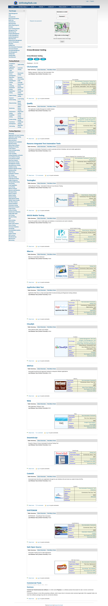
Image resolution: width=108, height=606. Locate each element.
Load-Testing (21, 98)
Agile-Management (13, 13)
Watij (29, 401)
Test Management (82, 121)
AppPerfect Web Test (35, 287)
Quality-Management (13, 37)
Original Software (91, 130)
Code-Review (12, 152)
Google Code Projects (89, 422)
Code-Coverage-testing (14, 150)
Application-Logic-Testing (15, 137)
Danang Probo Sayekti (58, 605)
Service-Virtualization (14, 42)
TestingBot (31, 180)
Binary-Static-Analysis (14, 145)
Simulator (11, 43)
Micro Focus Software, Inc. (89, 387)
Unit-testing (12, 126)
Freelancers (62, 6)
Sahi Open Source (34, 547)
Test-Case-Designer (13, 48)
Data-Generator (12, 23)
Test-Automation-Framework (15, 47)
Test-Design (11, 228)
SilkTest (30, 366)
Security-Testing (12, 216)
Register (92, 1)
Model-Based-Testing (19, 103)
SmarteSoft (93, 459)
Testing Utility (85, 83)
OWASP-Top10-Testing (14, 200)
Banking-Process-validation (15, 142)
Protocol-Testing (12, 210)
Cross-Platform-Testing (14, 157)
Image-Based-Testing (14, 178)
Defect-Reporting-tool (14, 25)
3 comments (40, 175)
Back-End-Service (13, 138)
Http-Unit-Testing (13, 177)
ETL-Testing (11, 175)
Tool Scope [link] (12, 11)
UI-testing (11, 231)
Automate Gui (92, 83)
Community (51, 6)
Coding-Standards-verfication (16, 155)
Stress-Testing (12, 225)
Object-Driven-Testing (19, 108)
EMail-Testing (12, 172)
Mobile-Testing (12, 195)
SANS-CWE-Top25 (13, 213)
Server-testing (12, 220)
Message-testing (12, 192)
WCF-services (12, 235)
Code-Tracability (12, 153)
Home (11, 6)
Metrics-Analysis (13, 193)
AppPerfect (93, 310)
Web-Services (12, 238)
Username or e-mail (62, 11)
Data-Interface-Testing (14, 162)
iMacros (30, 251)
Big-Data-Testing (13, 143)
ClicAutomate (32, 67)
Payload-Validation (13, 203)
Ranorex (93, 166)
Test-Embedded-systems (14, 230)
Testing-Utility (12, 55)
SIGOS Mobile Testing (35, 215)
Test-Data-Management (14, 50)
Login (87, 1)
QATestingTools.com (28, 3)
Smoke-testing (12, 119)
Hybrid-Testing (12, 95)
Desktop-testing (12, 170)
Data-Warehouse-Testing (14, 165)
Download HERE (91, 93)
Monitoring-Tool (12, 32)
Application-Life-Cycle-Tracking (16, 135)
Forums (40, 6)
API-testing (11, 133)
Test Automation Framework (82, 81)
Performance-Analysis (14, 206)
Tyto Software (92, 568)
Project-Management (13, 35)
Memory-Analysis (13, 188)
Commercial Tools (34, 583)
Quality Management (90, 119)
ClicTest (94, 90)
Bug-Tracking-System (14, 18)
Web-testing (11, 240)
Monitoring (11, 108)
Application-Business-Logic (12, 69)
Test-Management (13, 52)
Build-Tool (11, 20)
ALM (10, 15)
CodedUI (30, 473)
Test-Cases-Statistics (14, 226)
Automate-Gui (12, 16)
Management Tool (84, 118)
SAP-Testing (11, 215)
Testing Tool (92, 81)
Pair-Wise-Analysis (13, 201)
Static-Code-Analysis (14, 223)
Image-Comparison (13, 180)
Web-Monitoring (12, 236)
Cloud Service (84, 195)
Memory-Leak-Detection (14, 190)
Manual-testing (12, 103)
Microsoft (93, 496)
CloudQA (30, 324)
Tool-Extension (12, 57)
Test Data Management (90, 343)
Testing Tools (22, 6)
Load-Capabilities (13, 185)
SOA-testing (11, 221)
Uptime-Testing (12, 233)
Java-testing (11, 183)
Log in (38, 98)
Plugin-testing (12, 208)
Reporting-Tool (12, 38)
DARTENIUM (32, 510)
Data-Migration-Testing (14, 163)
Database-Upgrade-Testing (15, 168)
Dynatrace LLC (92, 236)
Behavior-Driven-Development (12, 74)
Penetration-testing (13, 205)
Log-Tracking (12, 187)
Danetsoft (51, 605)
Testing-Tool (11, 53)
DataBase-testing (13, 167)
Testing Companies (76, 6)
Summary (30, 587)
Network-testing (12, 197)
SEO (10, 218)
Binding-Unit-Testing (13, 147)
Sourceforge (92, 424)
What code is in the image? (62, 35)
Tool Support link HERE (90, 91)
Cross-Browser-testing (14, 158)
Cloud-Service (12, 21)
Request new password (36, 21)
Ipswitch (94, 272)
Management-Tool (13, 30)
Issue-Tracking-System (14, 28)
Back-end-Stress (13, 140)
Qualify (30, 103)
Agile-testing (21, 64)
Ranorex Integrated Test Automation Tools (44, 143)
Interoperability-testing (14, 182)
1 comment (40, 432)
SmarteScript (32, 438)
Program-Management (14, 33)
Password (62, 16)
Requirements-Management (15, 40)
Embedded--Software (14, 173)
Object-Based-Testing (14, 198)
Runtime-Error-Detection (14, 211)
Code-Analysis (12, 148)
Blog (32, 6)
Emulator (11, 27)
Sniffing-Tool (12, 45)
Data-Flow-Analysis (13, 160)
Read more (31, 98)
